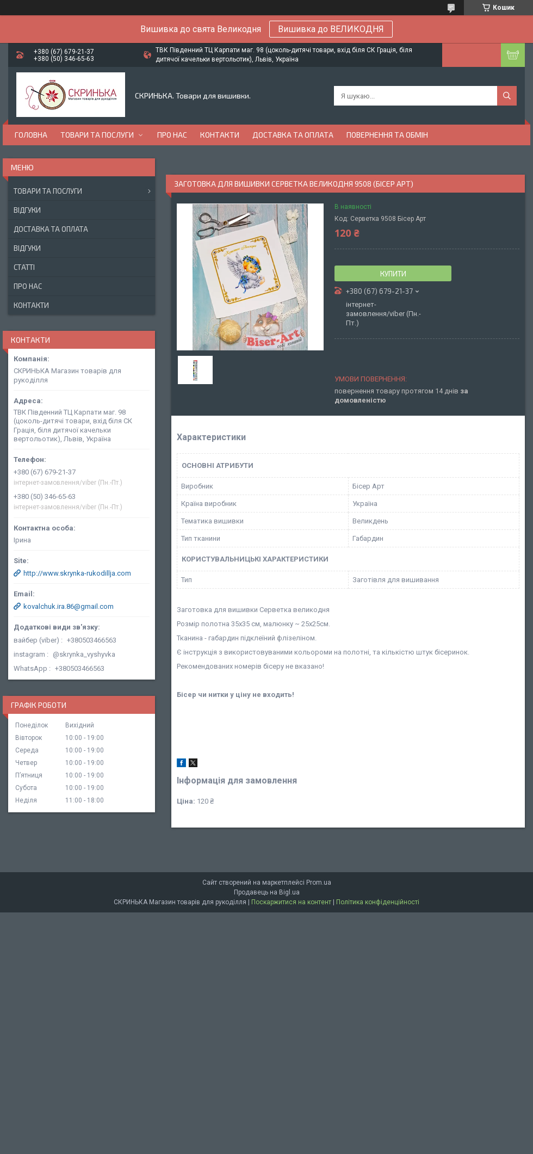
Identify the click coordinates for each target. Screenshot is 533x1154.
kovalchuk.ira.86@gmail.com (68, 606)
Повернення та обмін (387, 134)
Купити (393, 273)
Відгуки (27, 210)
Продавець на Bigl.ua (267, 892)
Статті (24, 267)
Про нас (172, 134)
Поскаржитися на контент (291, 902)
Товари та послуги (97, 134)
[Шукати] (507, 96)
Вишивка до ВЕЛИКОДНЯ (331, 29)
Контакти (219, 134)
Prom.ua (318, 882)
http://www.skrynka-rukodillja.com (77, 573)
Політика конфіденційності (377, 902)
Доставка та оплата (292, 134)
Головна (31, 134)
